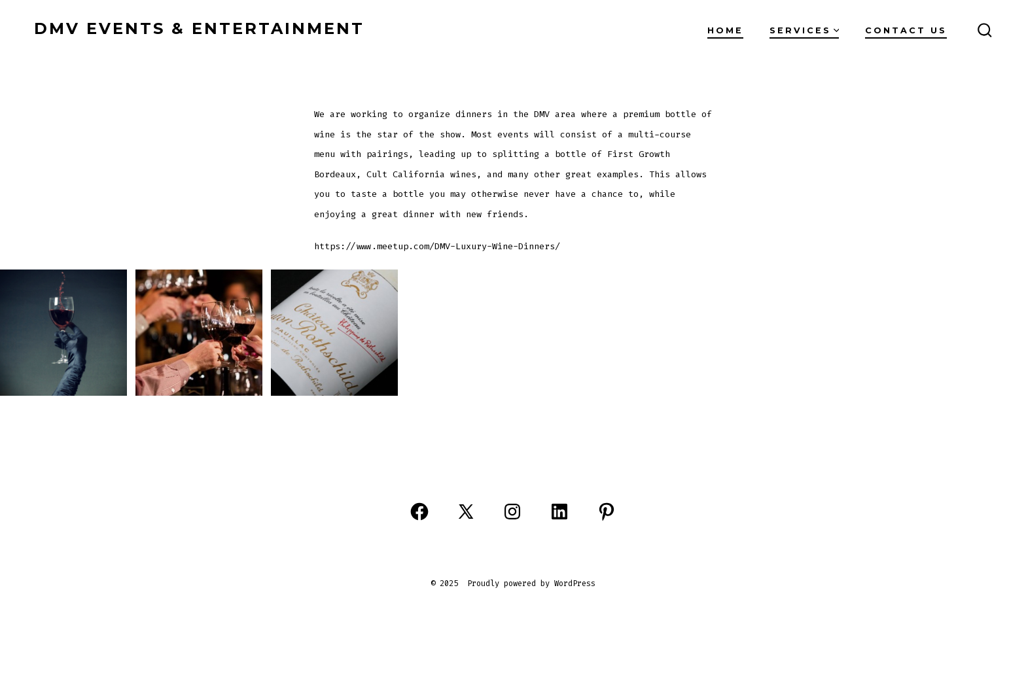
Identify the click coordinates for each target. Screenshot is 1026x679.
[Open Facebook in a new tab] (419, 511)
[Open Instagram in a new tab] (512, 511)
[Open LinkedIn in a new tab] (559, 511)
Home (725, 30)
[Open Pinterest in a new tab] (607, 511)
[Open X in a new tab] (466, 511)
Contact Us (906, 30)
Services (805, 30)
